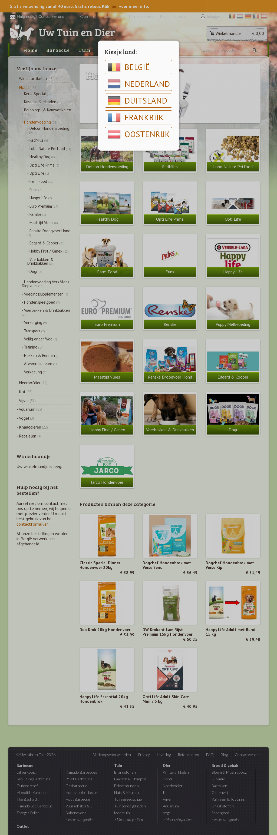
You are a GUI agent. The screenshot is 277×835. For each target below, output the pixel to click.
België (129, 67)
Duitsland (137, 100)
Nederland (139, 83)
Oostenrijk (139, 134)
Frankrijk (136, 117)
